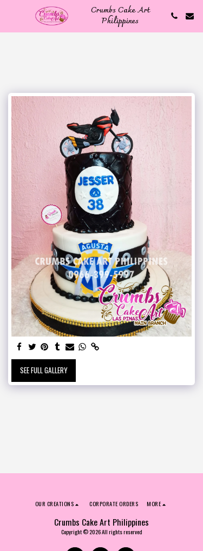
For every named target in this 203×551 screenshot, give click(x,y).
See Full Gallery (44, 370)
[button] (12, 16)
